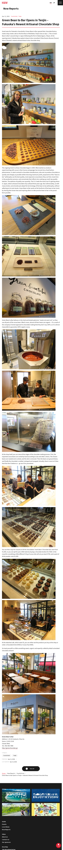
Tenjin (19, 16)
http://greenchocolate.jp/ (10, 748)
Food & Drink (14, 16)
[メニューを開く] (60, 2)
